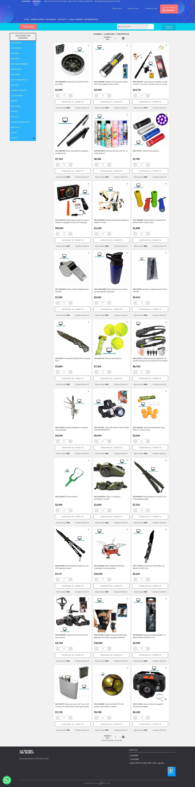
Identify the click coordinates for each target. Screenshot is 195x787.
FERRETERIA (15, 59)
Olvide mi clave (129, 8)
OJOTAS (14, 133)
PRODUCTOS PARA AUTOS (20, 122)
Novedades (52, 19)
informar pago (94, 19)
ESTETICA (14, 111)
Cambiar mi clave (148, 8)
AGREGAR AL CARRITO (73, 102)
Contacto (64, 19)
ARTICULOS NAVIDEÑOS (19, 64)
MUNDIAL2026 (16, 69)
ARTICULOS (28, 26)
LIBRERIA (14, 101)
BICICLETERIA (16, 106)
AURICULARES (16, 48)
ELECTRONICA (16, 43)
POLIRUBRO (15, 53)
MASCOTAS (15, 127)
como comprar (78, 19)
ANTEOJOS (15, 117)
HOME (26, 19)
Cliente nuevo (114, 8)
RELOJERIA (14, 85)
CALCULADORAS (17, 96)
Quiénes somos (38, 19)
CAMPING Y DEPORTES (19, 90)
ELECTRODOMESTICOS (19, 80)
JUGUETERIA (15, 74)
